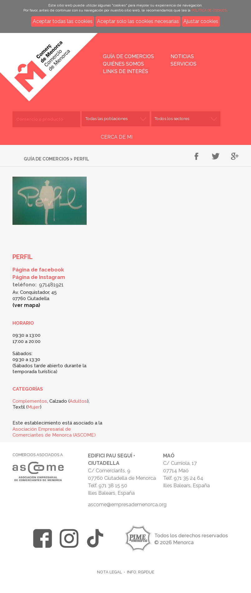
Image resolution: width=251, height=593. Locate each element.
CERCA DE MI (117, 137)
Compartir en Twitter (216, 156)
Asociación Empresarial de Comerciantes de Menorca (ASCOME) (54, 432)
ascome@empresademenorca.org (127, 504)
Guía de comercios (128, 56)
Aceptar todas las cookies (63, 21)
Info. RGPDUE (140, 572)
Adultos (78, 401)
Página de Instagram (38, 277)
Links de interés (125, 71)
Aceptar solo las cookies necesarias (138, 21)
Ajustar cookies (200, 21)
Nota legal (109, 572)
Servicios (183, 64)
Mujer (33, 407)
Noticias (182, 56)
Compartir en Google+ (235, 156)
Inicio (55, 63)
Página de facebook (38, 270)
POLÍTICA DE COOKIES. (209, 10)
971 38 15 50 (113, 486)
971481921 (51, 285)
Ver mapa (26, 305)
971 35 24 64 (188, 478)
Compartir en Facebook (196, 156)
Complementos (29, 401)
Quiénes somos (123, 64)
